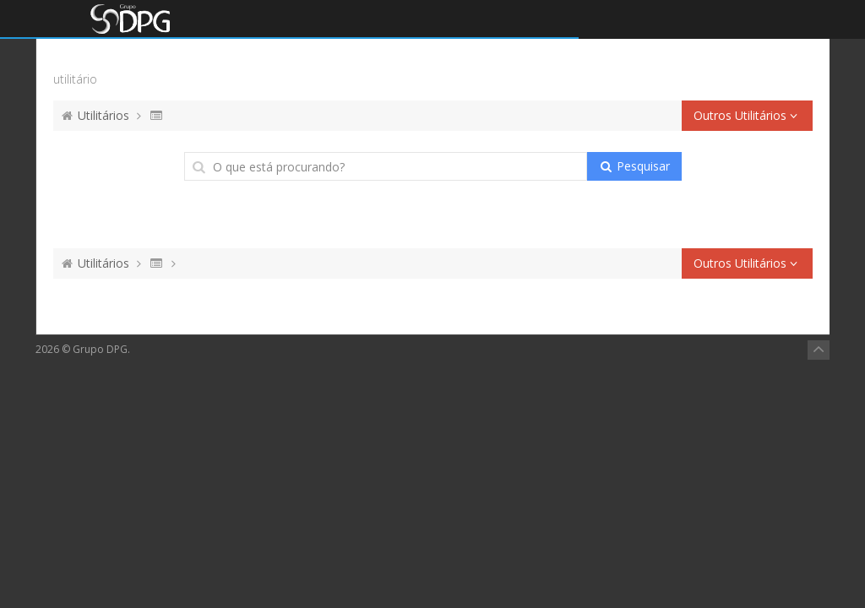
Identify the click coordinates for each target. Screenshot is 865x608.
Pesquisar (634, 166)
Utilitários (103, 115)
